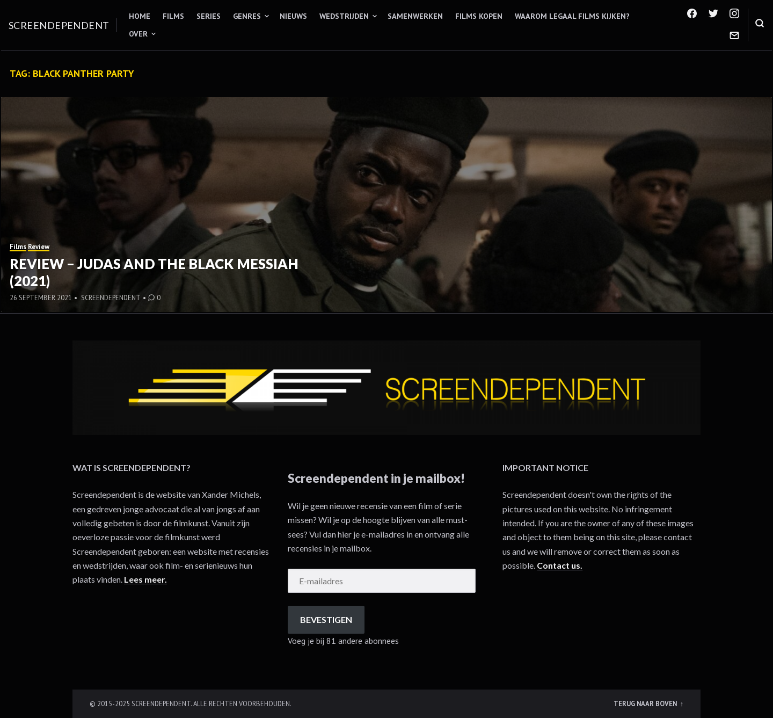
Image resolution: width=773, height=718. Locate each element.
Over (138, 34)
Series (208, 16)
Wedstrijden (344, 16)
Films (173, 16)
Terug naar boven (646, 703)
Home (139, 16)
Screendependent (59, 25)
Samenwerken (415, 16)
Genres (247, 16)
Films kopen (478, 16)
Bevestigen (326, 619)
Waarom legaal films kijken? (572, 16)
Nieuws (293, 16)
